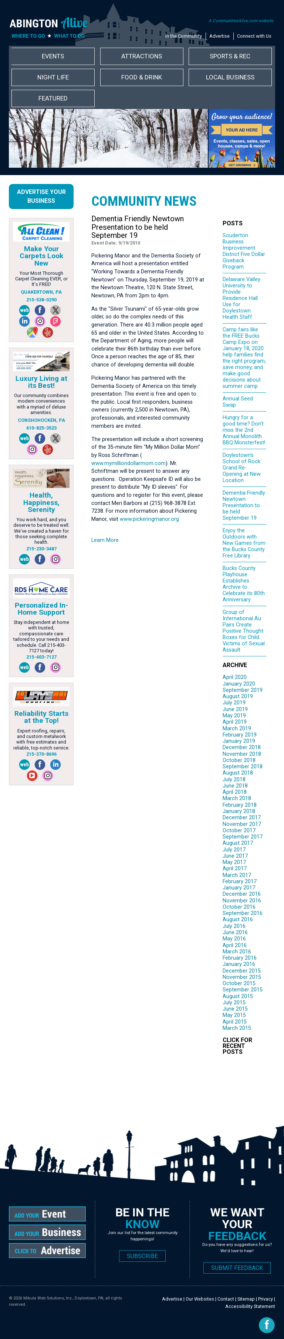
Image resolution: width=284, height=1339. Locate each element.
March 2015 (237, 1028)
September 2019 (243, 690)
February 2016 (240, 958)
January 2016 (239, 964)
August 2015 (238, 996)
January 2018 (239, 811)
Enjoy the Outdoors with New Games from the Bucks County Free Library (244, 543)
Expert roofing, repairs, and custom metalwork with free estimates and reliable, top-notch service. (41, 739)
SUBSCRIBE (142, 1256)
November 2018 (242, 754)
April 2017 (235, 868)
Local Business (230, 77)
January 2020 (239, 684)
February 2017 (240, 881)
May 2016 (234, 939)
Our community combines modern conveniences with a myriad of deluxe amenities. (41, 404)
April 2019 (235, 722)
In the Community (183, 36)
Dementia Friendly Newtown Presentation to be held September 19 (244, 505)
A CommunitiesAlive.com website (241, 20)
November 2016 (242, 901)
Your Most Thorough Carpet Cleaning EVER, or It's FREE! (41, 278)
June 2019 (235, 709)
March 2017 (237, 875)
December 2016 (242, 894)
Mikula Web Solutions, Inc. (48, 1298)
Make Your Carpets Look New (41, 256)
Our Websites (200, 1299)
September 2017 (243, 837)
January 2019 (239, 741)
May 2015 (234, 1015)
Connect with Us (254, 36)
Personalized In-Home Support (41, 608)
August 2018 (238, 773)
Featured (53, 98)
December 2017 (242, 817)
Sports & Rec (230, 56)
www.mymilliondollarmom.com (128, 463)
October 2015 (239, 983)
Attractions (141, 56)
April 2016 (235, 945)
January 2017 (239, 888)
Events (53, 56)
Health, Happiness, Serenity (41, 502)
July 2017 (234, 850)
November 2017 (242, 824)
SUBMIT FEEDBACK (237, 1267)
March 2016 (237, 952)
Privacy (265, 1299)
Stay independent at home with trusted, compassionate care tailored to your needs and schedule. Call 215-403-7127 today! (41, 636)
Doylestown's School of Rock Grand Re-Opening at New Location (242, 468)
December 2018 (242, 747)
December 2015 (242, 971)
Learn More (105, 540)
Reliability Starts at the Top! (41, 717)
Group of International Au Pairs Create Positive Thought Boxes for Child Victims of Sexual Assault (244, 631)
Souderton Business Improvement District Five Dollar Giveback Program (244, 251)
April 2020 (235, 677)
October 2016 (239, 907)
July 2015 (234, 1003)
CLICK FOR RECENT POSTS (237, 1045)
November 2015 (242, 977)
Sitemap (246, 1299)
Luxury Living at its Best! (41, 382)
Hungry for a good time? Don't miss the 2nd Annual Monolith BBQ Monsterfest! (244, 430)
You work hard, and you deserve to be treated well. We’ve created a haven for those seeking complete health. (41, 531)
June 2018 (235, 786)
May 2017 (234, 862)
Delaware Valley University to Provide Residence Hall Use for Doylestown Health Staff (241, 298)
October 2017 (239, 830)
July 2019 (234, 703)
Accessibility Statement (250, 1306)
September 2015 (243, 990)
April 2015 (235, 1022)
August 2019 (238, 696)
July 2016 (234, 926)
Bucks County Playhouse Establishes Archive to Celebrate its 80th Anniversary (244, 584)
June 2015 (235, 1009)
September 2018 (243, 767)
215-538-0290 (41, 300)
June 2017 (235, 856)
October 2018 (239, 760)
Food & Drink (141, 77)
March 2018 (237, 798)
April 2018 (235, 792)
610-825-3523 (41, 428)
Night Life (53, 77)
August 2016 (238, 919)
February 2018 (240, 805)
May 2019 (234, 716)
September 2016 (243, 913)
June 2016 (235, 932)
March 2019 (237, 728)
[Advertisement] (177, 1086)
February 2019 (240, 735)
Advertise (219, 36)
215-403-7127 (41, 657)
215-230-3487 (41, 548)
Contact (225, 1299)
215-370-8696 (41, 754)
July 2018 (234, 779)
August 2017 (238, 843)
